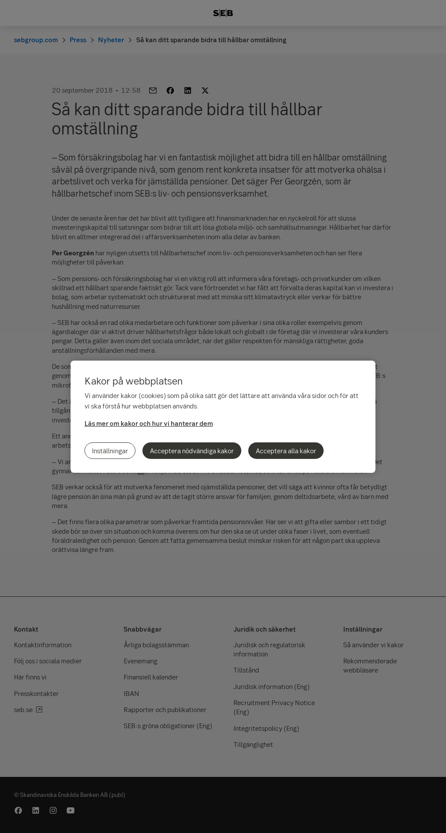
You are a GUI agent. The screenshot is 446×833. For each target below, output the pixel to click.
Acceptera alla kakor (286, 450)
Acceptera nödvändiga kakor (192, 450)
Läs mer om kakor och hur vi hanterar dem (148, 423)
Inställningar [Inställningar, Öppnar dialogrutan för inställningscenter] (110, 450)
